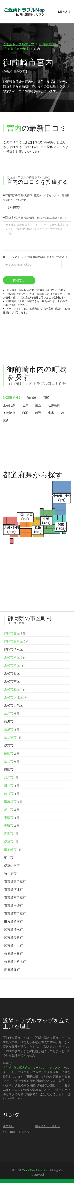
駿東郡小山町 (13, 945)
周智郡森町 (12, 969)
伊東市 (8, 745)
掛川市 (12, 785)
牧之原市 (10, 873)
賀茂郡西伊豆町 (15, 913)
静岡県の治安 (48, 44)
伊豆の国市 (12, 865)
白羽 (25, 413)
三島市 (12, 729)
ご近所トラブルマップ (18, 44)
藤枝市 (12, 793)
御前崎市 (13, 849)
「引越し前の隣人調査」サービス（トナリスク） (33, 1068)
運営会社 (8, 1126)
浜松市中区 (15, 657)
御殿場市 (13, 801)
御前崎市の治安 (18, 49)
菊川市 (8, 857)
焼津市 (11, 777)
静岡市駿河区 (16, 641)
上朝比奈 (9, 405)
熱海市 (8, 721)
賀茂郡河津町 (13, 889)
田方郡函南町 (13, 921)
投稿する (19, 280)
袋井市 (11, 809)
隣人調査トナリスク (47, 1126)
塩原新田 (54, 405)
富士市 (12, 761)
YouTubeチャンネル (16, 1132)
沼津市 (12, 713)
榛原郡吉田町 (13, 953)
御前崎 (31, 397)
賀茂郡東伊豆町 (15, 881)
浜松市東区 (14, 665)
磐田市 (8, 769)
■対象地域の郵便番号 (36, 197)
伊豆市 (11, 841)
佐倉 (38, 405)
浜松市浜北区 (16, 697)
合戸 (25, 405)
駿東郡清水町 (13, 929)
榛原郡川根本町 (15, 961)
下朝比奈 (9, 413)
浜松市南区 (12, 681)
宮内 (6, 420)
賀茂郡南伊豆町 (15, 897)
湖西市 (11, 833)
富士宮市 (13, 737)
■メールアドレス (35, 257)
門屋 (46, 397)
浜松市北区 (15, 689)
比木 (51, 413)
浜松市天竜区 (13, 705)
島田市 (11, 753)
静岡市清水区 (13, 649)
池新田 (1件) (11, 397)
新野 (38, 413)
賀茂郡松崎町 (13, 905)
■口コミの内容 (35, 217)
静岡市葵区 (15, 633)
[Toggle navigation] (64, 11)
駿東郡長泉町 (13, 937)
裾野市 (11, 825)
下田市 (12, 817)
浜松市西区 (12, 673)
